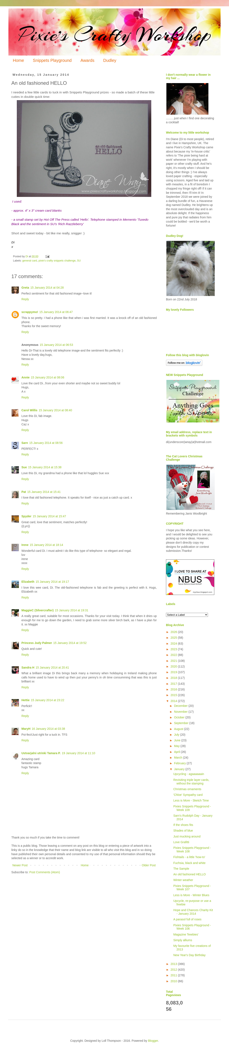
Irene (24, 545)
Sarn (24, 443)
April (177, 752)
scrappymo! (29, 312)
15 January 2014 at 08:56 (46, 443)
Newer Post (20, 865)
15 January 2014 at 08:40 (55, 410)
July (177, 734)
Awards (87, 60)
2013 (174, 964)
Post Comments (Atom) (44, 872)
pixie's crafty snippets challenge (57, 260)
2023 (174, 649)
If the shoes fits (183, 825)
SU (79, 260)
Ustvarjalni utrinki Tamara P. (41, 753)
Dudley (109, 60)
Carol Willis (29, 410)
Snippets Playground (52, 60)
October (179, 717)
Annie (25, 377)
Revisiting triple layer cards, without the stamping (191, 781)
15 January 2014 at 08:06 (47, 377)
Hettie (25, 700)
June (177, 740)
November (181, 711)
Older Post (149, 865)
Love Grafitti (181, 842)
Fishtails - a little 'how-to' (189, 857)
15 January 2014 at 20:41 (52, 667)
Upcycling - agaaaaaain (188, 774)
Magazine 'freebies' (186, 934)
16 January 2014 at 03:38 (48, 728)
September (181, 723)
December (181, 705)
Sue (24, 467)
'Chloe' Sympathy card (188, 794)
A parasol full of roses (187, 919)
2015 (174, 695)
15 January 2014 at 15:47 (49, 516)
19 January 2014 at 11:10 (78, 753)
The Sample (181, 868)
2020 (174, 666)
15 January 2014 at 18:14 (46, 545)
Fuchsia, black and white (189, 863)
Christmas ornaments (187, 789)
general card (29, 260)
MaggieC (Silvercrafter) (37, 610)
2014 (174, 701)
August (179, 729)
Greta (25, 287)
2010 (174, 981)
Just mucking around (186, 836)
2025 (174, 637)
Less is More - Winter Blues (191, 895)
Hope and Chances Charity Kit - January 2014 (193, 911)
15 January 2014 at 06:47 (56, 312)
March (178, 757)
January (179, 769)
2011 (174, 975)
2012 (174, 969)
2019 (174, 672)
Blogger (153, 1040)
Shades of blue (183, 830)
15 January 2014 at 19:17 (52, 581)
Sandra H (27, 667)
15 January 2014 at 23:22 (47, 700)
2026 (174, 632)
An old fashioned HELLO (189, 874)
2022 (174, 655)
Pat (23, 492)
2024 (174, 643)
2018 (174, 677)
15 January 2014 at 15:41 (44, 492)
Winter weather (183, 880)
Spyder (26, 516)
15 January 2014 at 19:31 (71, 610)
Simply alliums (182, 940)
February (180, 763)
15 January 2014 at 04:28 (47, 287)
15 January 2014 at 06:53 (56, 344)
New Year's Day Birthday (189, 955)
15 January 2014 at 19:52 (70, 643)
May (177, 746)
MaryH (25, 728)
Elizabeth (27, 581)
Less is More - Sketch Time (191, 800)
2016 (174, 689)
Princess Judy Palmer (36, 643)
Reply (25, 299)
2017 (174, 683)
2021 (174, 660)
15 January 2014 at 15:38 (45, 467)
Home (18, 60)
